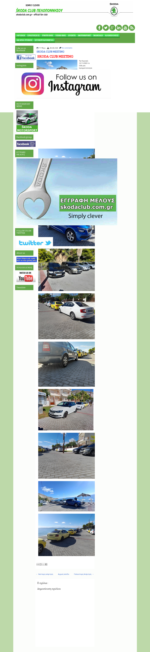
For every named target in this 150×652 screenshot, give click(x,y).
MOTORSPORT (84, 35)
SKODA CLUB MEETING (50, 51)
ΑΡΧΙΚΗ (21, 35)
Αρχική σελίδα (63, 574)
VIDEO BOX (61, 35)
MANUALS (98, 35)
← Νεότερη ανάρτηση (44, 574)
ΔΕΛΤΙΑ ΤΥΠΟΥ (24, 40)
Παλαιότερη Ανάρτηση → (84, 574)
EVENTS (71, 35)
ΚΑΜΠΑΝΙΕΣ (111, 35)
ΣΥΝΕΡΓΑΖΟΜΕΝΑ (44, 40)
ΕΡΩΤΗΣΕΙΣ (34, 35)
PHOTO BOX (47, 35)
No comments (67, 48)
